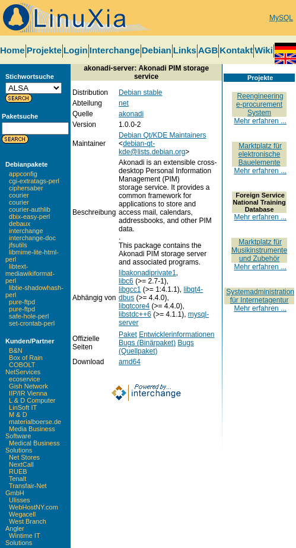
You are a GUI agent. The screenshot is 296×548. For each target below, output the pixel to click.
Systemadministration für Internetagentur (260, 296)
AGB (208, 50)
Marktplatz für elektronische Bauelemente (260, 154)
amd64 (130, 362)
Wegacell (22, 514)
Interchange (115, 50)
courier (19, 195)
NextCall (21, 464)
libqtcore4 (134, 306)
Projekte (44, 50)
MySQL (281, 18)
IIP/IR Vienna (28, 393)
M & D (18, 414)
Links (184, 50)
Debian (156, 50)
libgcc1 (130, 289)
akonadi (131, 114)
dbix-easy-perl (29, 216)
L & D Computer (32, 400)
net (124, 103)
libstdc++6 (135, 314)
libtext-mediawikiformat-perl (30, 273)
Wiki (263, 50)
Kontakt (236, 50)
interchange (26, 230)
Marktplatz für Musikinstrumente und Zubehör (259, 250)
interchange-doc (32, 237)
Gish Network (28, 386)
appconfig (23, 173)
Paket (128, 334)
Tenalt (17, 478)
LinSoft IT (23, 407)
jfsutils (18, 244)
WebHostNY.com (33, 507)
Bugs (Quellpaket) (156, 347)
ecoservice (24, 379)
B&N (16, 350)
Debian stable (140, 92)
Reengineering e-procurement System (260, 104)
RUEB (18, 471)
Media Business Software (30, 432)
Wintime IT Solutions (22, 539)
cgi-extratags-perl (34, 180)
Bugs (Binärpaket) (147, 343)
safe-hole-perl (29, 316)
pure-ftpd (22, 301)
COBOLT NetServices (22, 368)
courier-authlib (29, 209)
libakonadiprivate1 (147, 273)
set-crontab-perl (32, 323)
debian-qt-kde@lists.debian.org (152, 147)
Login (75, 50)
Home (12, 50)
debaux (19, 223)
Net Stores (24, 457)
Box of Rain (26, 357)
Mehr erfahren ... (260, 121)
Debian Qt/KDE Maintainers (162, 135)
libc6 (126, 281)
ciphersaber (26, 188)
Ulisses (19, 500)
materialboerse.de (35, 421)
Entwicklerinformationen (176, 334)
